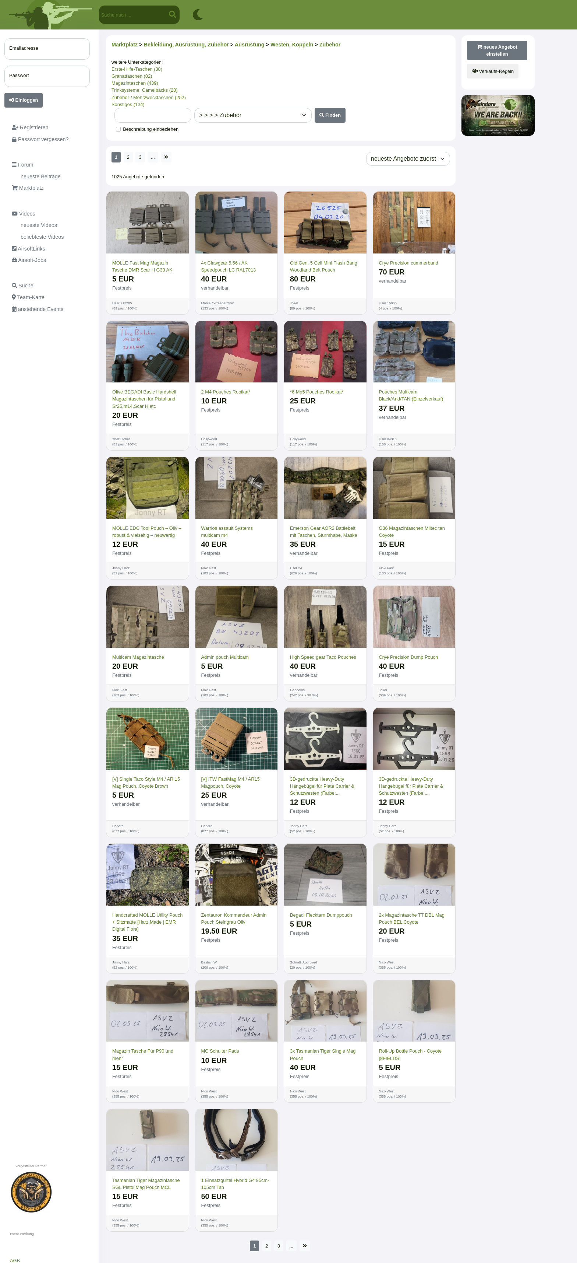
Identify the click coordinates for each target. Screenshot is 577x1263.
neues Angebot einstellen (497, 50)
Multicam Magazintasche (138, 657)
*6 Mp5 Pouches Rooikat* (317, 392)
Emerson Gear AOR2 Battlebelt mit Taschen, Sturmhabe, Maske (323, 531)
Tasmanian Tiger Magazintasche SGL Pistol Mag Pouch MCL (146, 1184)
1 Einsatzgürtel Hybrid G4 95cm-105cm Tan (235, 1184)
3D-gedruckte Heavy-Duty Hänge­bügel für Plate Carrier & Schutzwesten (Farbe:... (322, 786)
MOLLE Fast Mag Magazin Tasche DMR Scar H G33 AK (142, 266)
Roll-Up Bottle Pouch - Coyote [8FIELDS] (410, 1054)
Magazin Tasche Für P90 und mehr (142, 1054)
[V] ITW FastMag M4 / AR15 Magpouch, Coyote (230, 782)
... (153, 157)
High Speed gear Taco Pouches (323, 657)
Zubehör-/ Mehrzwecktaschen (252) (148, 97)
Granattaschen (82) (131, 76)
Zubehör (330, 45)
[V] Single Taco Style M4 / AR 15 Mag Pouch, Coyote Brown (146, 782)
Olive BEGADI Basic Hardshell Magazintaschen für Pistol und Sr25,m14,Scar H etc (144, 399)
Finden (330, 115)
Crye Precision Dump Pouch (408, 657)
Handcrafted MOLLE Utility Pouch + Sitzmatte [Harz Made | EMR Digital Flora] (147, 922)
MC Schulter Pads (220, 1051)
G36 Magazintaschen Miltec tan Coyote (412, 531)
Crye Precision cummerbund (408, 263)
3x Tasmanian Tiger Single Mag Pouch (322, 1054)
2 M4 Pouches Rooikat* (226, 392)
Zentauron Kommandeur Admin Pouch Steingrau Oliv (234, 918)
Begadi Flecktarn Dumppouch (321, 915)
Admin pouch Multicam (225, 657)
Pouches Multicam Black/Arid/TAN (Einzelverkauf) (411, 395)
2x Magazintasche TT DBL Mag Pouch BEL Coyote (412, 918)
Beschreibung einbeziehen (150, 129)
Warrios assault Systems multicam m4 (227, 531)
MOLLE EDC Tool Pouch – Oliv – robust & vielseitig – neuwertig (146, 531)
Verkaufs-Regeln (493, 71)
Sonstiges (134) (128, 104)
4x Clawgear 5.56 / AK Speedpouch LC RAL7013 (228, 266)
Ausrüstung (250, 45)
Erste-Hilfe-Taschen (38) (136, 69)
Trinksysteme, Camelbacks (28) (144, 90)
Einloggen (23, 100)
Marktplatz (124, 45)
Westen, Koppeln (291, 45)
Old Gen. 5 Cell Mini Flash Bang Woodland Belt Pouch (323, 266)
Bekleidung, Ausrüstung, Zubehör (186, 45)
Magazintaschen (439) (134, 83)
